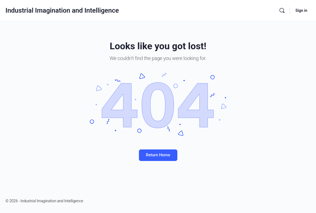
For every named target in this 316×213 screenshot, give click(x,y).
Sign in (301, 10)
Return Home (158, 154)
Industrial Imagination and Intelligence (62, 10)
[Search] (281, 10)
